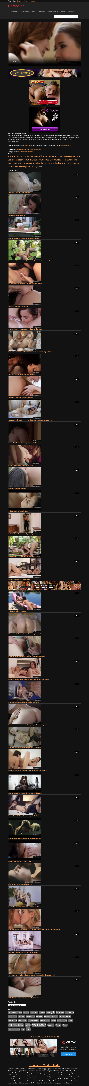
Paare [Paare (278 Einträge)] (11, 167)
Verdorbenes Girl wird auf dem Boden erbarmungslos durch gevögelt (32, 975)
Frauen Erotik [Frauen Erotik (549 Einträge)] (30, 159)
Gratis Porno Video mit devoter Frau (21, 465)
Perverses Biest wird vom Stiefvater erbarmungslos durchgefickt (30, 261)
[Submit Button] (76, 16)
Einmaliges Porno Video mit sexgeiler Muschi (24, 238)
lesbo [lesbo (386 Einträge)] (55, 163)
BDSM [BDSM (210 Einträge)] (23, 156)
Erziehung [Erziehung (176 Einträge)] (12, 160)
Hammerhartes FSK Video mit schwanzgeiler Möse (26, 329)
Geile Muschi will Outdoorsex (18, 511)
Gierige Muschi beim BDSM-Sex (19, 579)
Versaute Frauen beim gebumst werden (22, 374)
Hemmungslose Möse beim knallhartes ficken (24, 702)
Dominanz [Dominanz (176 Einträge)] (69, 156)
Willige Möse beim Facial (17, 215)
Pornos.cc (16, 6)
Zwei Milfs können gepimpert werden (21, 397)
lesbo (39, 149)
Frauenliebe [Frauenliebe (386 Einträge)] (43, 160)
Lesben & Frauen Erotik (26, 151)
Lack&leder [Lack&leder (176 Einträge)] (27, 163)
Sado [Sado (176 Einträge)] (16, 167)
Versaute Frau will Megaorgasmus (20, 192)
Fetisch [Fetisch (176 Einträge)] (20, 160)
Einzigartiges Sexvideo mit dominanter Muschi (24, 556)
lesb (24, 149)
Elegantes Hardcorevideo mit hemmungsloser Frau (26, 634)
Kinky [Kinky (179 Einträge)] (20, 163)
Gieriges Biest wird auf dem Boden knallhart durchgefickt (28, 770)
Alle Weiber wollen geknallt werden (20, 884)
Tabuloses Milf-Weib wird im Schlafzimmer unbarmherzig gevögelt (31, 420)
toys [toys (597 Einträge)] (36, 166)
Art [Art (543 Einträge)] (18, 156)
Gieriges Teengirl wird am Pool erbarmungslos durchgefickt (29, 679)
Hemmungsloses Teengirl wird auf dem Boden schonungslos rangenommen (34, 929)
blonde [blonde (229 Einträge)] (37, 156)
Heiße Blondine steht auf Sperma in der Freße (24, 443)
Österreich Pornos (22, 1)
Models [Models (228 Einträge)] (76, 163)
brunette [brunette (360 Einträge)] (52, 156)
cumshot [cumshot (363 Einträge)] (61, 156)
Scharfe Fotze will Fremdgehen (19, 306)
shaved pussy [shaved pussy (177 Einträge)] (24, 167)
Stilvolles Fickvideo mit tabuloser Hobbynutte (24, 998)
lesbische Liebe (32, 149)
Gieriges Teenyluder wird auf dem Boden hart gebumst (27, 656)
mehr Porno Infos (13, 141)
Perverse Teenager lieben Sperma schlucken (23, 952)
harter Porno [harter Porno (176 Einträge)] (72, 160)
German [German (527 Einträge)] (54, 159)
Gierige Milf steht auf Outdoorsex (20, 861)
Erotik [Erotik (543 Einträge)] (77, 156)
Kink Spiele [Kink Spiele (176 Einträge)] (13, 163)
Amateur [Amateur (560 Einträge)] (12, 156)
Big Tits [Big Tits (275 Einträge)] (30, 156)
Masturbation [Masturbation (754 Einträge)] (65, 163)
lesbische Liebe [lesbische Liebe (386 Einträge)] (44, 163)
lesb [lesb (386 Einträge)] (35, 163)
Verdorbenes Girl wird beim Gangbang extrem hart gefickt (28, 725)
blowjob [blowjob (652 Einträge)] (44, 156)
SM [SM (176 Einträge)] (32, 167)
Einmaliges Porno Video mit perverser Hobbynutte (25, 793)
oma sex (32, 1)
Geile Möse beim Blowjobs (17, 488)
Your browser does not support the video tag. (45, 44)
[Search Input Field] (64, 16)
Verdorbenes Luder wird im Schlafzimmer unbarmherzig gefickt (30, 352)
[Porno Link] (45, 73)
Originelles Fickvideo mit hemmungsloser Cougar (25, 283)
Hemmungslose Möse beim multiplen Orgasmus (25, 747)
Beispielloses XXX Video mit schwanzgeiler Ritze (25, 838)
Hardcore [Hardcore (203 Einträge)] (62, 160)
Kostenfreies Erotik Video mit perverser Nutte (24, 907)
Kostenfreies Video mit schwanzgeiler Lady (23, 816)
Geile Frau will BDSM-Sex (17, 611)
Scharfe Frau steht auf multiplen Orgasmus (23, 534)
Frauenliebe (19, 149)
